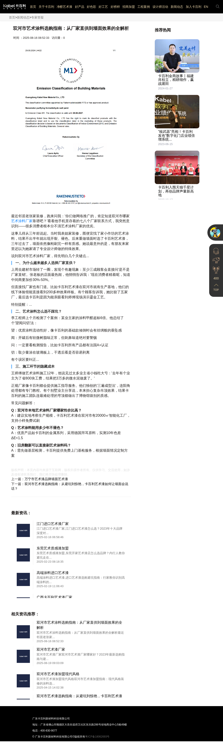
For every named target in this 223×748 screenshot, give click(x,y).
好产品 (79, 6)
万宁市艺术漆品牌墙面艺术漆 (46, 479)
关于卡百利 (46, 6)
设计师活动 (160, 6)
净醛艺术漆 (64, 6)
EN (206, 6)
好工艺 (103, 6)
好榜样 (115, 6)
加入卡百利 (193, 6)
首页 (33, 6)
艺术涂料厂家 (22, 221)
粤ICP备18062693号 (97, 736)
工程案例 (143, 6)
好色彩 (91, 6)
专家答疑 (37, 17)
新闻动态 (177, 6)
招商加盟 (128, 6)
